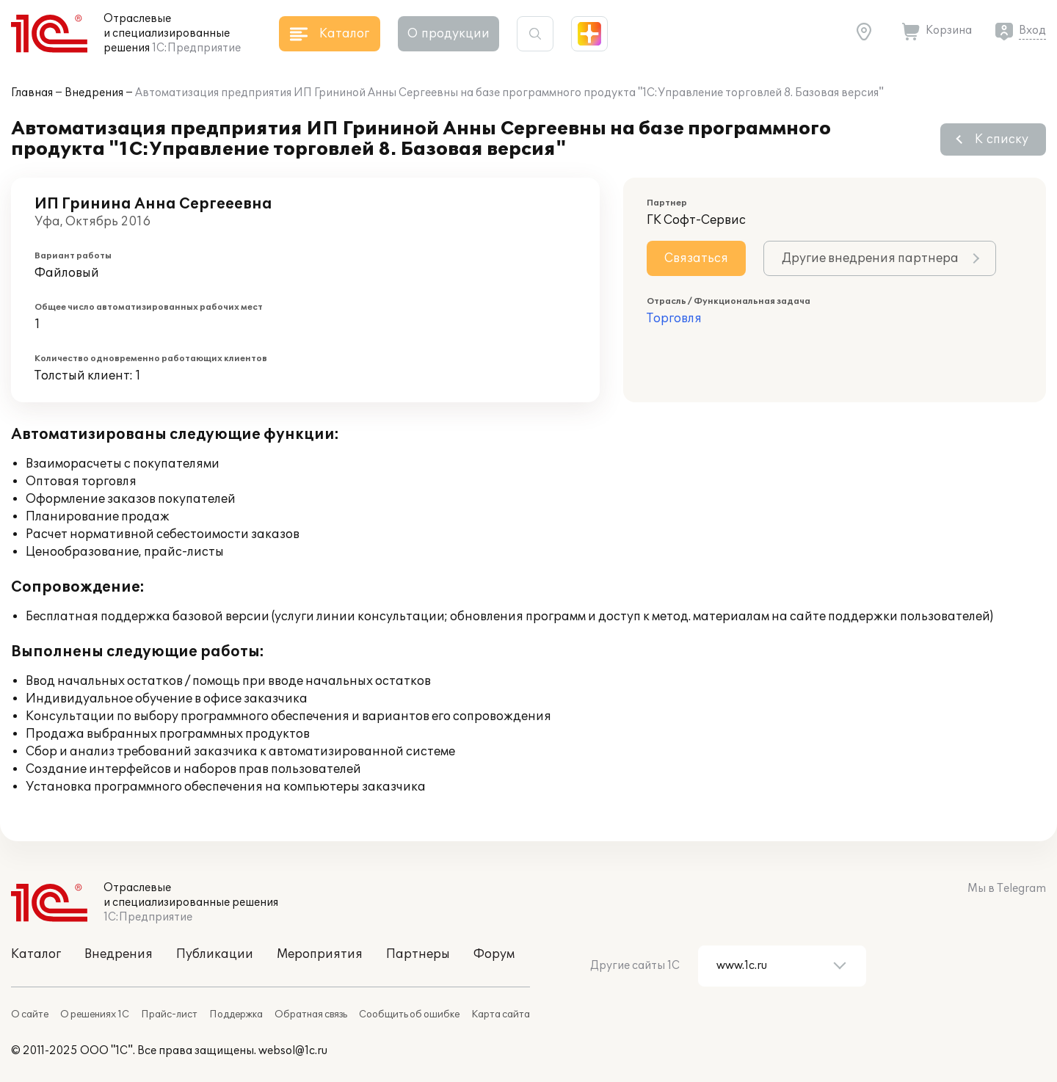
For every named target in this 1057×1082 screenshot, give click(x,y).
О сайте (29, 1014)
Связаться (696, 258)
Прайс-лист (169, 1014)
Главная (32, 93)
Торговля (674, 318)
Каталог (36, 954)
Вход (1032, 30)
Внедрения (94, 93)
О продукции (448, 33)
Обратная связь (311, 1014)
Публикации (214, 954)
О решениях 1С (94, 1014)
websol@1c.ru (292, 1051)
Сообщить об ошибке (409, 1014)
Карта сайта (500, 1014)
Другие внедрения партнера (870, 258)
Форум (494, 954)
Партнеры (418, 954)
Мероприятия (320, 954)
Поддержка (236, 1014)
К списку (1001, 139)
